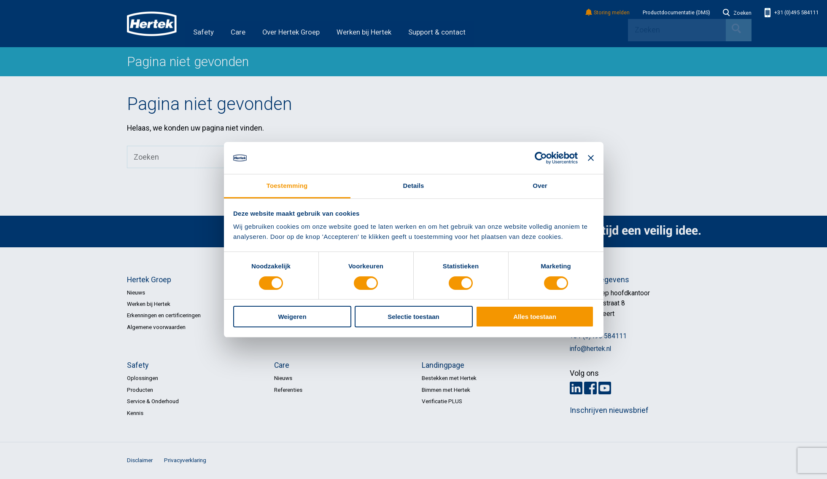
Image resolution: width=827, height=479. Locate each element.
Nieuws (136, 292)
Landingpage (443, 365)
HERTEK (152, 23)
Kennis (135, 412)
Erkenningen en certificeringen (164, 315)
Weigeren (292, 316)
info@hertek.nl (590, 349)
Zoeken (737, 13)
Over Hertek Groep (291, 32)
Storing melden (608, 13)
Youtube (604, 388)
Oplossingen (142, 378)
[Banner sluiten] (591, 158)
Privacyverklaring (185, 460)
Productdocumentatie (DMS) (676, 12)
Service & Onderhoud (153, 401)
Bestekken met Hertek (449, 378)
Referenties (288, 389)
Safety (203, 32)
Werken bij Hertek (364, 32)
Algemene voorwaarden (156, 327)
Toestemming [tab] (287, 185)
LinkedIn (576, 388)
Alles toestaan (534, 316)
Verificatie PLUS (442, 401)
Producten (140, 389)
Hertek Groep (149, 280)
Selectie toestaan (413, 316)
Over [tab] (540, 185)
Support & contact (437, 32)
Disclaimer (140, 460)
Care (238, 32)
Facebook (590, 388)
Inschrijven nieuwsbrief (609, 410)
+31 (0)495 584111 (792, 12)
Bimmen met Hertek (446, 389)
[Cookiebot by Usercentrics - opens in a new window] (541, 158)
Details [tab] (413, 185)
